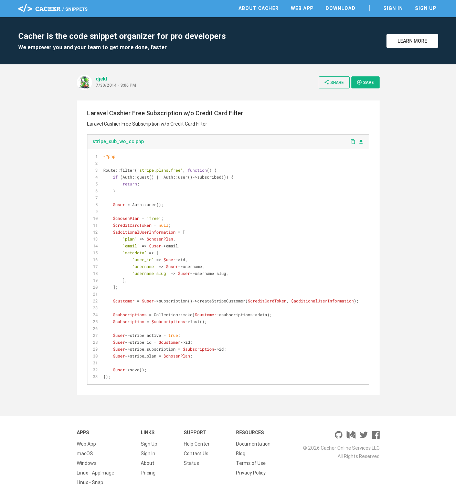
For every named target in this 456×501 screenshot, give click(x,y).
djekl (101, 79)
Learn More (412, 41)
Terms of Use (251, 463)
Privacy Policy (251, 473)
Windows (86, 463)
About (147, 463)
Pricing (148, 473)
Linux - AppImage (95, 473)
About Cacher (258, 8)
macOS (85, 453)
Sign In (393, 8)
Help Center (197, 444)
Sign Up (425, 8)
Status (191, 463)
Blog (240, 453)
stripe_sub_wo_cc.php (118, 141)
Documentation (253, 444)
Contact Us (196, 453)
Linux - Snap (90, 482)
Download (341, 8)
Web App (302, 8)
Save (365, 82)
